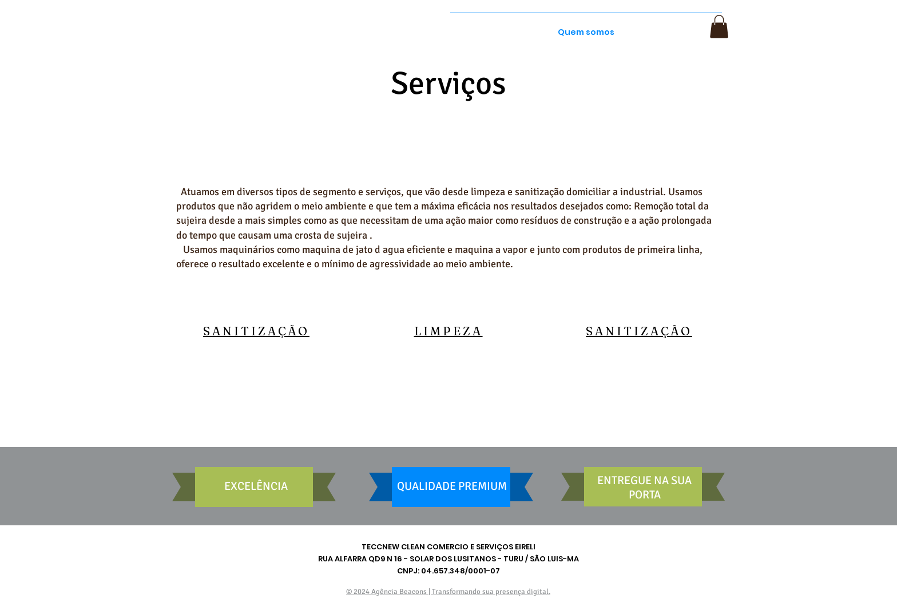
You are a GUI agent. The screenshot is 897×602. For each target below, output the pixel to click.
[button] (719, 26)
